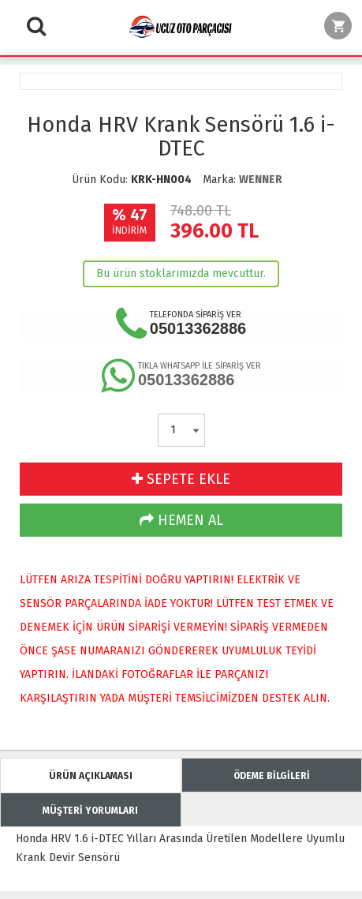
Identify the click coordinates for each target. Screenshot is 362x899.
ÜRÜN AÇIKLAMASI (90, 775)
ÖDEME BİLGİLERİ (271, 775)
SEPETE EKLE (181, 479)
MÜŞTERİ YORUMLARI (90, 810)
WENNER (260, 179)
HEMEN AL (181, 520)
